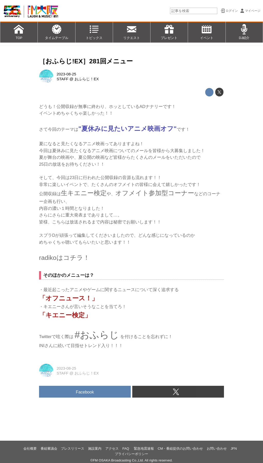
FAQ (126, 448)
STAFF (62, 79)
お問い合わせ (217, 448)
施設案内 (94, 448)
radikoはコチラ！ (64, 257)
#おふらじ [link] (96, 334)
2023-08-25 (66, 74)
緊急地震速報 (144, 448)
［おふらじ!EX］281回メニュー (86, 61)
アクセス (112, 448)
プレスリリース (72, 448)
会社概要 (30, 448)
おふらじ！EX (86, 79)
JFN (234, 448)
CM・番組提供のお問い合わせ (180, 448)
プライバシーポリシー (131, 454)
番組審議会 (49, 448)
